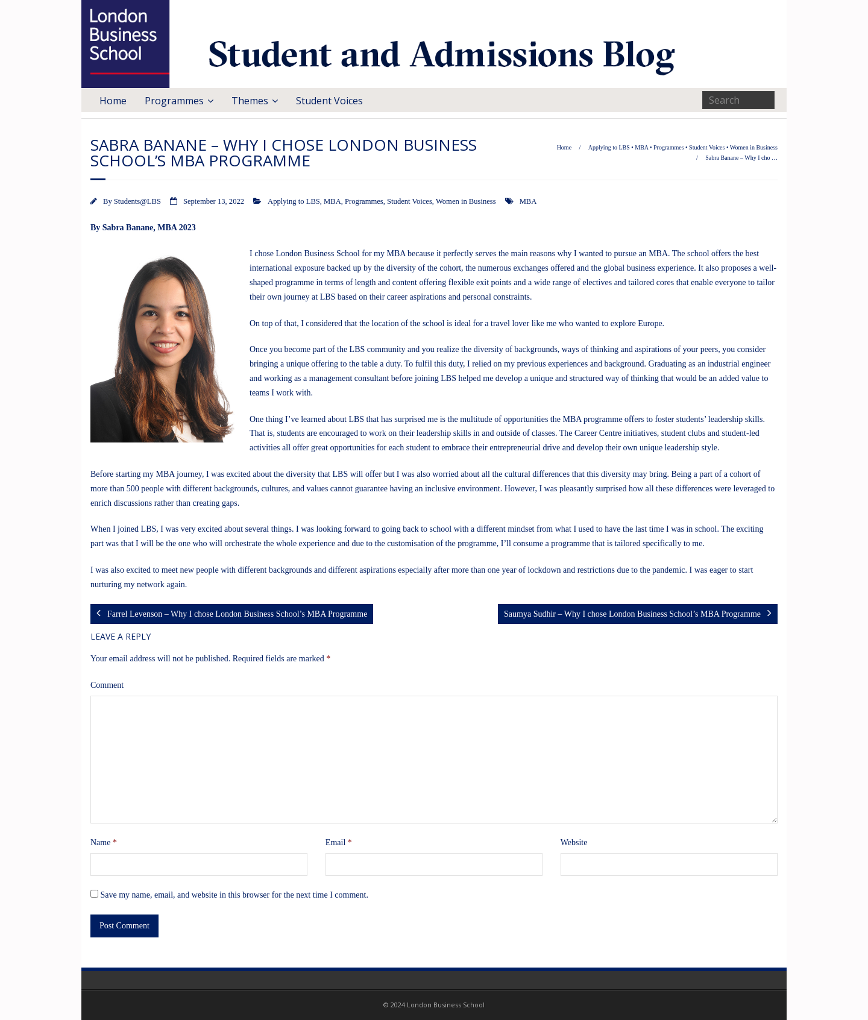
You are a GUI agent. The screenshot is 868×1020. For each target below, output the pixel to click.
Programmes (174, 100)
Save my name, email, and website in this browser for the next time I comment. (234, 894)
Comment (107, 685)
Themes (249, 100)
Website (574, 842)
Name (103, 842)
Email (339, 842)
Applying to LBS (609, 147)
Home (113, 100)
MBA (641, 147)
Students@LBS (137, 201)
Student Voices (329, 100)
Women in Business (754, 147)
